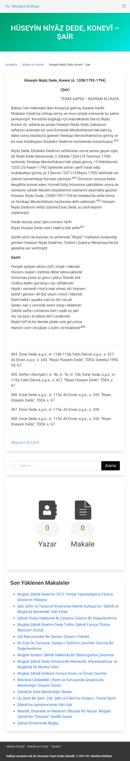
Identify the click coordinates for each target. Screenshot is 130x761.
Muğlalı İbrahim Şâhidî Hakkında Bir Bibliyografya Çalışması (65, 655)
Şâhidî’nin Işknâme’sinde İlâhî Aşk (44, 705)
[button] (124, 6)
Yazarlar (56, 746)
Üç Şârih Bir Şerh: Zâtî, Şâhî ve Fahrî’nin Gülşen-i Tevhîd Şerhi (66, 698)
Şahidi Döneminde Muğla (37, 723)
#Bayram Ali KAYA (25, 442)
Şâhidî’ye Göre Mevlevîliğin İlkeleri (44, 692)
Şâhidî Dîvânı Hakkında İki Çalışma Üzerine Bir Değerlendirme (67, 618)
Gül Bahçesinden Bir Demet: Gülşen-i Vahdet (53, 636)
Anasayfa (11, 64)
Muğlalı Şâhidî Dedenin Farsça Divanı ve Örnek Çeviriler (62, 673)
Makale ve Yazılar (33, 64)
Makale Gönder (15, 746)
